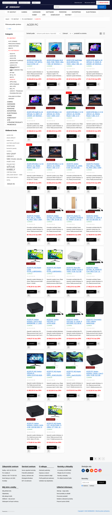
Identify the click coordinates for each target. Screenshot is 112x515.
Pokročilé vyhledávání (28, 473)
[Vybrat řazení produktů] (48, 33)
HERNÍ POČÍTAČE (13, 46)
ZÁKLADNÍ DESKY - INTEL (13, 179)
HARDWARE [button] (36, 12)
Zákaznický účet (78, 2)
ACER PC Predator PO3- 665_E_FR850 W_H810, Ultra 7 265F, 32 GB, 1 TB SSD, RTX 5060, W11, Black (94, 166)
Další (103, 458)
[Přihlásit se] (89, 482)
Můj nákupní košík (7, 496)
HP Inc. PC (13, 75)
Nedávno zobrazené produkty (65, 499)
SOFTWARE (11, 106)
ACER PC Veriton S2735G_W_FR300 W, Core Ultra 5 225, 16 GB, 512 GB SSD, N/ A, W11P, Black (94, 269)
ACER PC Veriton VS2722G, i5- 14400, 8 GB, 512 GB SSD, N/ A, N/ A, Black (94, 218)
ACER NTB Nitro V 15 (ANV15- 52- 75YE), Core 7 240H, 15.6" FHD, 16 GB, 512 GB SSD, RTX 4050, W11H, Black (55, 114)
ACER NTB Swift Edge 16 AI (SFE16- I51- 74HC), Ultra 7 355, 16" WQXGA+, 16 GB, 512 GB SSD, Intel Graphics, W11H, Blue (74, 62)
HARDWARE (11, 104)
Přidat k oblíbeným (28, 87)
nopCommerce (11, 511)
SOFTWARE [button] (50, 12)
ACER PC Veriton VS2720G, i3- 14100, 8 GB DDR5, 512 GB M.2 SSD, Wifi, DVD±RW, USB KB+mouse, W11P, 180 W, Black (74, 321)
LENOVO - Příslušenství (16, 91)
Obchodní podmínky (44, 470)
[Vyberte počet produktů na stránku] (71, 33)
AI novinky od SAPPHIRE (64, 470)
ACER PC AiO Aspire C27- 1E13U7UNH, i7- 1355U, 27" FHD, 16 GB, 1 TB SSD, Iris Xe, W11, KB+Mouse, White (55, 425)
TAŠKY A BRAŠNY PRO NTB (16, 70)
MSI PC (12, 77)
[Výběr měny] (24, 3)
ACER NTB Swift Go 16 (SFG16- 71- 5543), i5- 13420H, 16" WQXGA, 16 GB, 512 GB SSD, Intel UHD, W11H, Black (94, 62)
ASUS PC (12, 53)
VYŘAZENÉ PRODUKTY (15, 122)
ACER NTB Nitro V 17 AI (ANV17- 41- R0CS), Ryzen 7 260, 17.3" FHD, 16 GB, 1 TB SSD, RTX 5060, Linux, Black (94, 114)
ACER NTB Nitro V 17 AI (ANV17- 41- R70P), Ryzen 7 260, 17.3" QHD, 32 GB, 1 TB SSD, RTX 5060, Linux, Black (55, 166)
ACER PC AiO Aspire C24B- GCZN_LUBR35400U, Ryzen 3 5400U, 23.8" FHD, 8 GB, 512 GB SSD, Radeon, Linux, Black (54, 269)
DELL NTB (12, 86)
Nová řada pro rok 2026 (8, 478)
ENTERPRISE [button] (76, 12)
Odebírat (85, 485)
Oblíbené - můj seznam (8, 499)
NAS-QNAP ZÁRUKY (11, 155)
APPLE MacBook (14, 84)
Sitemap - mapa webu (63, 491)
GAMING (10, 101)
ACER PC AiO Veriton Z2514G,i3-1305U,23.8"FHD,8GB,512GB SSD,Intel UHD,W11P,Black (35, 373)
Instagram (100, 470)
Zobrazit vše (11, 184)
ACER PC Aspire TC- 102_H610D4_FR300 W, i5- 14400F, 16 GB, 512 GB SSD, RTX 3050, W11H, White (74, 218)
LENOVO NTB (14, 63)
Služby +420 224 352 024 (9, 470)
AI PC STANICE (12, 41)
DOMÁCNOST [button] (55, 15)
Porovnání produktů (62, 496)
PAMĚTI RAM (11, 161)
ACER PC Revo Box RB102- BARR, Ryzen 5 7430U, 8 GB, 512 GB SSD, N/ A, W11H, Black (74, 269)
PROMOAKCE (11, 124)
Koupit (31, 84)
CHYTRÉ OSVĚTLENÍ (13, 143)
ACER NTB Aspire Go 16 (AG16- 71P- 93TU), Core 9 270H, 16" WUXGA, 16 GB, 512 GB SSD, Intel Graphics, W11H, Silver (35, 62)
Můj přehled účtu (6, 491)
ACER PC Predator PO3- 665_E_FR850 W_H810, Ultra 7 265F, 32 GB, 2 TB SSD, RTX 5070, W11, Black (35, 218)
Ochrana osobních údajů (45, 475)
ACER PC (12, 79)
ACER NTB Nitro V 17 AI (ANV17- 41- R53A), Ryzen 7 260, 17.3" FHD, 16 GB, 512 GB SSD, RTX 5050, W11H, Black (35, 166)
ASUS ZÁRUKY (11, 138)
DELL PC (12, 88)
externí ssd (10, 140)
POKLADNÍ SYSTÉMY (14, 96)
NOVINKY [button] (68, 15)
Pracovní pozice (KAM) (63, 501)
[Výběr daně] (9, 3)
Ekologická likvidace (27, 478)
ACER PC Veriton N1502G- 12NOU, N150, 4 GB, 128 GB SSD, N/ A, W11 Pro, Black (35, 425)
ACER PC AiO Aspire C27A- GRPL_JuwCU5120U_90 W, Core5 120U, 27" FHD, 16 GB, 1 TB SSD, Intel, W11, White (74, 373)
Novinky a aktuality (62, 475)
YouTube (95, 470)
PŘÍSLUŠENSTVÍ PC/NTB (14, 67)
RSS (91, 470)
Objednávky (5, 493)
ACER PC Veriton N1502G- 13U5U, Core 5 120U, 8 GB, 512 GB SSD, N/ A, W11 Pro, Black (94, 373)
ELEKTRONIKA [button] (91, 12)
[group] (75, 255)
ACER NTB (13, 56)
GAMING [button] (24, 12)
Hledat (101, 7)
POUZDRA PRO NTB (15, 93)
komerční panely (11, 148)
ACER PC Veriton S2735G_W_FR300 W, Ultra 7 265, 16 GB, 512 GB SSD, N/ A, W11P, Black (55, 218)
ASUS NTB (13, 58)
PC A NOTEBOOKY (13, 50)
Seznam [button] (104, 33)
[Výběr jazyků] (36, 3)
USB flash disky (11, 172)
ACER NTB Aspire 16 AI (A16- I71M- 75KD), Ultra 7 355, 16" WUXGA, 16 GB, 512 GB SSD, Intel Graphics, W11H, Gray (55, 62)
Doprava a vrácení (44, 473)
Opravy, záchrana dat (27, 475)
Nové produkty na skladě (63, 493)
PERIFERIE (10, 108)
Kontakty (4, 481)
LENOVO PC (13, 65)
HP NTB (12, 72)
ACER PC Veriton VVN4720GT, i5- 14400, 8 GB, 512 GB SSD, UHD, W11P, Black (74, 166)
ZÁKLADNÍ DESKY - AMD (14, 174)
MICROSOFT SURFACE (16, 60)
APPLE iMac (13, 82)
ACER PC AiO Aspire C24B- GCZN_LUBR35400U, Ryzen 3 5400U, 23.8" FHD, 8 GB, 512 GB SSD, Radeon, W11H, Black (34, 269)
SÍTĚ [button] (44, 15)
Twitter (87, 470)
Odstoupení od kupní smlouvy (10, 501)
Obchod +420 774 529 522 (9, 475)
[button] (70, 263)
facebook (83, 470)
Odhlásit (92, 485)
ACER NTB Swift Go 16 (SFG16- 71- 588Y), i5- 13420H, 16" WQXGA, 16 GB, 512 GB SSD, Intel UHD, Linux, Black (35, 114)
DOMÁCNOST (11, 117)
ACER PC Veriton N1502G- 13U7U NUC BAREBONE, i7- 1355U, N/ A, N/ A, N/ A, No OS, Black (35, 321)
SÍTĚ (8, 120)
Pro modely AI (6, 473)
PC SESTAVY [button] (12, 12)
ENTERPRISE (11, 111)
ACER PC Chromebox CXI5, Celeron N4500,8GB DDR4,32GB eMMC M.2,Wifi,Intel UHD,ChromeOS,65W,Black (94, 321)
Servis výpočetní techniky (29, 470)
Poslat (101, 482)
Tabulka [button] (101, 33)
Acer (9, 28)
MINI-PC (10, 48)
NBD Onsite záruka (14, 159)
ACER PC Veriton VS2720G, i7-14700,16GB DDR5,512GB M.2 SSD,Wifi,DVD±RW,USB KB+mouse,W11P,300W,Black (55, 321)
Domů (7, 19)
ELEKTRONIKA (12, 113)
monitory (9, 151)
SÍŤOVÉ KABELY (11, 168)
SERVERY (11, 98)
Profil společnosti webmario (46, 478)
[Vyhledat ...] (75, 7)
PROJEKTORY (11, 164)
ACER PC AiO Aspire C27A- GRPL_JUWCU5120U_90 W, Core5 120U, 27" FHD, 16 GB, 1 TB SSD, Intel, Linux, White (55, 373)
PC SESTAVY (11, 38)
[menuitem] (12, 12)
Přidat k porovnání (39, 84)
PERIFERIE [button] (62, 12)
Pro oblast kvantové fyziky (64, 478)
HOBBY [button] (34, 15)
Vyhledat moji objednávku (46, 481)
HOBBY (9, 115)
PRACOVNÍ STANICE (14, 43)
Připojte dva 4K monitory (64, 473)
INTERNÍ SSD (11, 145)
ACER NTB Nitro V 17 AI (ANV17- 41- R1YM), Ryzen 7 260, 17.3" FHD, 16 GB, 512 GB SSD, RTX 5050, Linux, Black (74, 114)
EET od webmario (26, 481)
